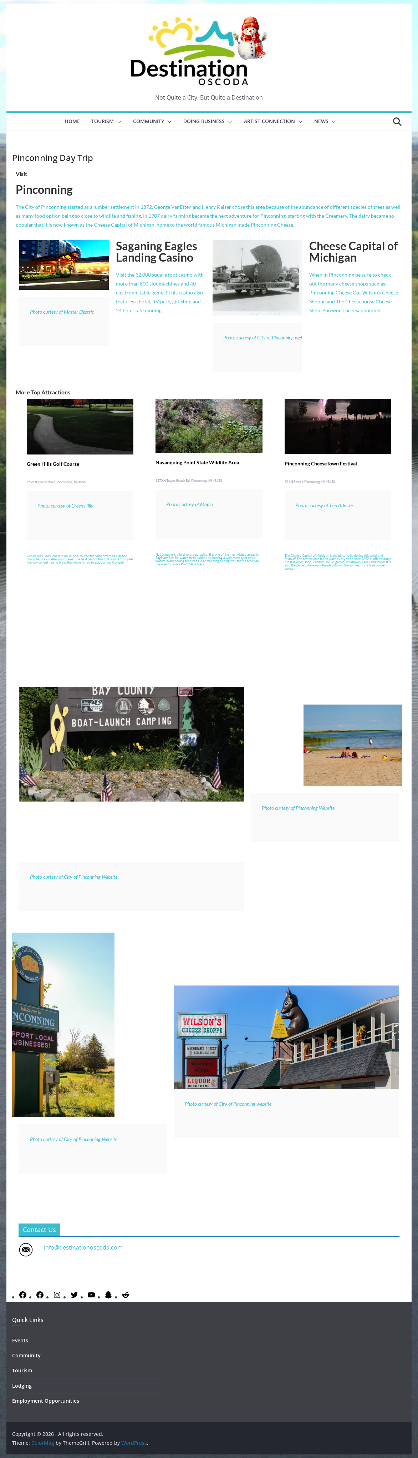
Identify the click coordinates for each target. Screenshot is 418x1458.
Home (72, 121)
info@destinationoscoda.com (83, 1247)
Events (20, 1340)
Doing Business (204, 121)
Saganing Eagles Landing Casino (156, 251)
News (321, 121)
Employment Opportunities (45, 1400)
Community (148, 121)
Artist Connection (269, 121)
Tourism (102, 121)
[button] (118, 121)
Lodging (22, 1385)
